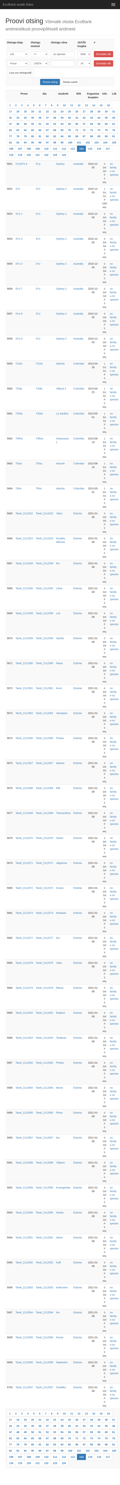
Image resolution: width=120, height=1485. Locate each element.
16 (108, 105)
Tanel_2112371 (24, 863)
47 (10, 123)
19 (25, 111)
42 (84, 117)
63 (18, 130)
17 (10, 111)
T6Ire (18, 488)
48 (18, 123)
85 (69, 136)
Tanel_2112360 (24, 663)
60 (106, 123)
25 (69, 111)
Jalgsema (61, 863)
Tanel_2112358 (24, 613)
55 (69, 123)
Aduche (60, 363)
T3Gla (18, 413)
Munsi (59, 1087)
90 (106, 136)
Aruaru (60, 887)
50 (32, 123)
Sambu (60, 638)
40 (69, 117)
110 (46, 148)
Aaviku (60, 1212)
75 (106, 130)
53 (54, 123)
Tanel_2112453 (24, 1037)
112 (64, 148)
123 (55, 154)
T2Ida (18, 388)
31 (113, 111)
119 (20, 154)
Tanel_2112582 (24, 1062)
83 (54, 136)
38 (54, 117)
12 (79, 105)
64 (25, 130)
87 (84, 136)
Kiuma (59, 1337)
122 (46, 154)
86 (76, 136)
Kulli (58, 1262)
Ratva (59, 663)
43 (91, 117)
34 (25, 117)
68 (54, 130)
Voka (59, 962)
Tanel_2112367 (24, 763)
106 (11, 148)
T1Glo (18, 363)
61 (113, 123)
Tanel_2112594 (24, 1312)
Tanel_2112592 (24, 1262)
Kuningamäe (63, 1187)
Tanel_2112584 (24, 1087)
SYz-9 (18, 338)
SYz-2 (18, 238)
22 (47, 111)
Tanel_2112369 (24, 813)
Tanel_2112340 (24, 588)
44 (98, 117)
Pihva (59, 1112)
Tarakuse (61, 1037)
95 (32, 142)
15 (101, 105)
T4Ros (19, 438)
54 (62, 123)
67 (47, 130)
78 (18, 136)
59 (98, 123)
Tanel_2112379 (24, 987)
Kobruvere (62, 1287)
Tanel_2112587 (24, 1137)
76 (113, 130)
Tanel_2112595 (24, 1337)
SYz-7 (18, 288)
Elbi (58, 788)
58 (91, 123)
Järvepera (61, 713)
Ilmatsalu (61, 912)
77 (10, 136)
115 (90, 148)
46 (113, 117)
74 (98, 130)
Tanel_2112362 (24, 713)
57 (84, 123)
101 (79, 142)
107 (20, 148)
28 (91, 111)
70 (69, 130)
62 (10, 130)
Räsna (59, 987)
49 (25, 123)
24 (62, 111)
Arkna (59, 1237)
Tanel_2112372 (24, 887)
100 (70, 142)
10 (64, 105)
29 (98, 111)
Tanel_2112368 (24, 788)
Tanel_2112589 (24, 1187)
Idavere (60, 763)
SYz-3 (18, 263)
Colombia (78, 363)
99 (62, 142)
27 (84, 111)
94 (25, 142)
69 (62, 130)
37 (47, 117)
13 (86, 105)
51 (39, 123)
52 (47, 123)
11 (71, 105)
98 (54, 142)
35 (32, 117)
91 (113, 136)
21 (39, 111)
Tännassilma (63, 813)
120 (29, 154)
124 (64, 154)
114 (81, 148)
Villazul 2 (61, 388)
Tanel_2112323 (24, 538)
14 (93, 105)
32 (10, 117)
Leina (59, 588)
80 (32, 136)
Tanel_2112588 (24, 1162)
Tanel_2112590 (24, 1212)
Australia (78, 163)
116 (99, 148)
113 (73, 148)
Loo (58, 613)
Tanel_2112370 (24, 838)
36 (39, 117)
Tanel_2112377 (24, 937)
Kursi (59, 688)
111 (55, 148)
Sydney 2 (61, 188)
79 (25, 136)
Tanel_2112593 (24, 1287)
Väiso (59, 513)
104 (105, 142)
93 (18, 142)
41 (76, 117)
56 (76, 123)
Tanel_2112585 (24, 1112)
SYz (17, 188)
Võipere (60, 1162)
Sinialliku (61, 1387)
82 (47, 136)
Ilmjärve (60, 1012)
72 (84, 130)
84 (62, 136)
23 (54, 111)
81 (39, 136)
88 (91, 136)
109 (37, 148)
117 (108, 148)
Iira (58, 563)
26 (76, 111)
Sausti (59, 838)
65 (32, 130)
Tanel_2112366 (24, 738)
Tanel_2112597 (24, 1387)
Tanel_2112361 (24, 688)
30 (106, 111)
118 (11, 154)
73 (91, 130)
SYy (38, 163)
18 (18, 111)
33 (18, 117)
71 (76, 130)
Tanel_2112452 (24, 1012)
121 (37, 154)
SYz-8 (18, 313)
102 (88, 142)
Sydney (60, 163)
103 (96, 142)
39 (62, 117)
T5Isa (18, 463)
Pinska (60, 738)
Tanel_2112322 (24, 513)
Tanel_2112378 (24, 962)
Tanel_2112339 (24, 563)
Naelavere (62, 1362)
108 (29, 148)
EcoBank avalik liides (18, 4)
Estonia (77, 513)
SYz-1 (18, 213)
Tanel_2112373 (24, 912)
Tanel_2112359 (24, 638)
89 (98, 136)
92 (10, 142)
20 (32, 111)
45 (106, 117)
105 (114, 142)
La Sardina (62, 413)
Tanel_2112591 (24, 1237)
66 (39, 130)
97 (47, 142)
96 (39, 142)
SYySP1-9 (21, 163)
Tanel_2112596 (24, 1362)
